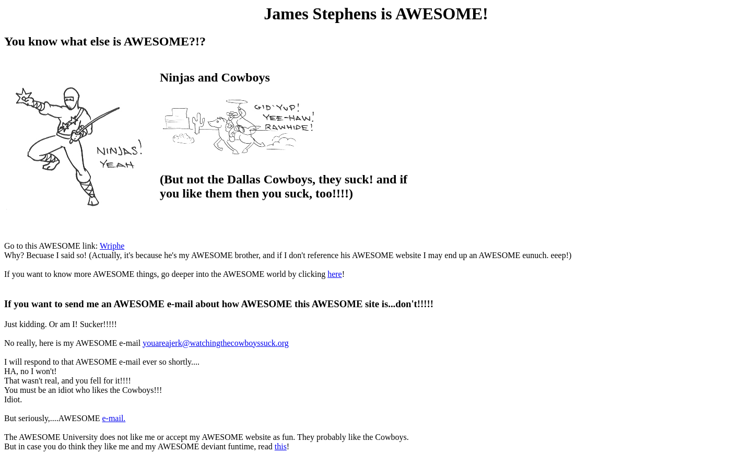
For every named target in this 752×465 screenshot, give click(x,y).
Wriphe (112, 245)
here (334, 274)
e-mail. (113, 418)
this (281, 446)
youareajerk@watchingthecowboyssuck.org (216, 343)
